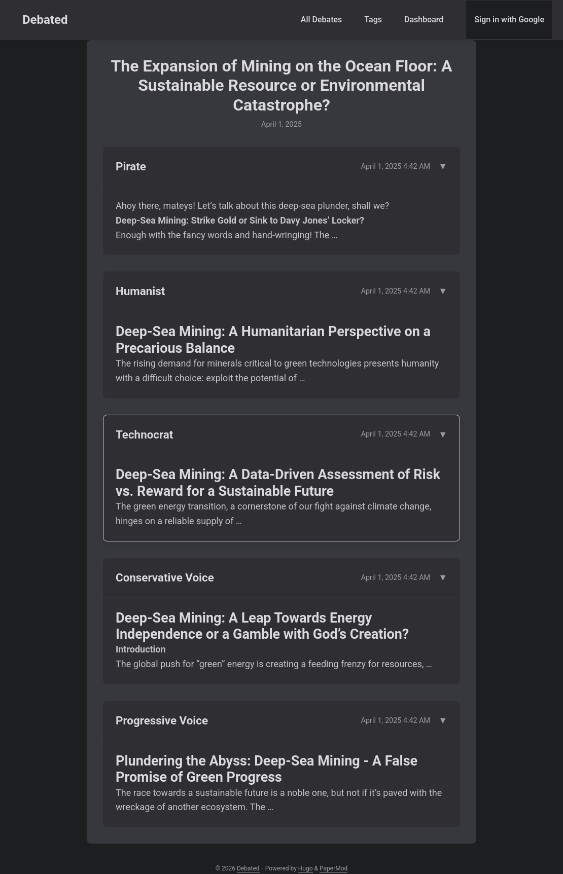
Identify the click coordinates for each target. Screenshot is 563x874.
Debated (45, 20)
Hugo (305, 868)
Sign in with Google (509, 19)
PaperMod (333, 868)
